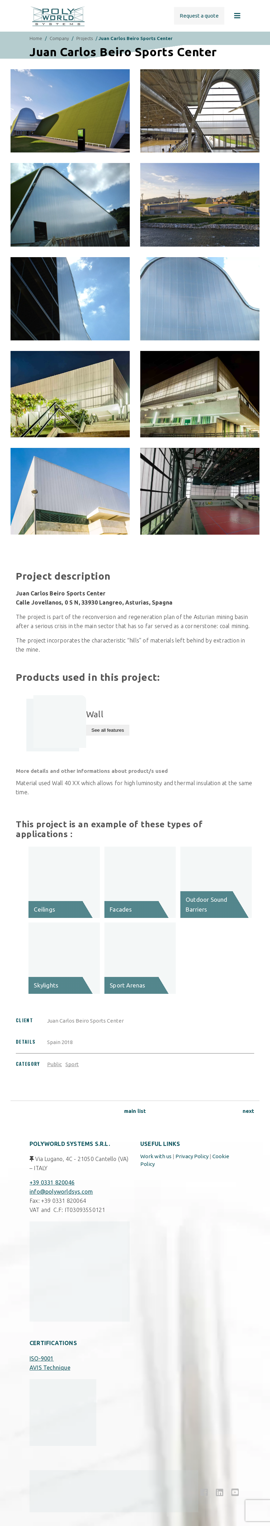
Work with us (156, 1156)
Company (59, 38)
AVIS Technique (50, 1367)
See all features (107, 730)
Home (36, 38)
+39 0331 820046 (52, 1182)
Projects (84, 38)
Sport (72, 1064)
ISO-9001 (42, 1358)
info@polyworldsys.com (61, 1191)
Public (54, 1064)
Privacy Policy (191, 1156)
